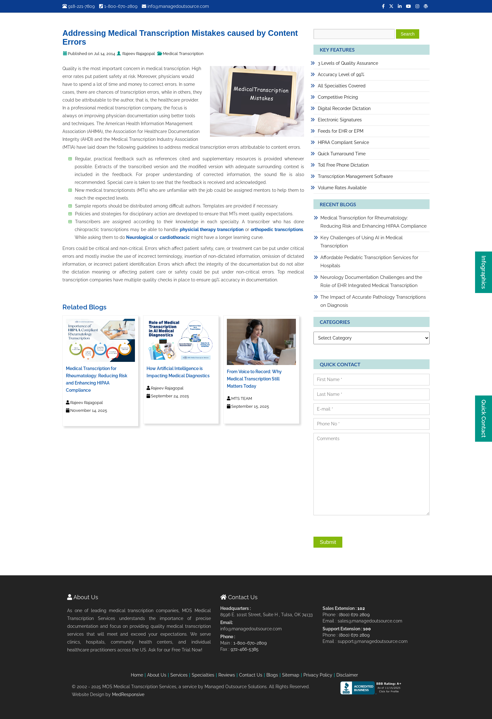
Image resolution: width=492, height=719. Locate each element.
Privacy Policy (317, 675)
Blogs (272, 675)
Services (179, 675)
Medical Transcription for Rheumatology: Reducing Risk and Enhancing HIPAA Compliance (373, 222)
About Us (156, 675)
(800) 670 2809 (354, 614)
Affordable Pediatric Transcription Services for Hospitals (369, 261)
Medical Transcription (183, 53)
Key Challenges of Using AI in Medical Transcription (361, 242)
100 (367, 628)
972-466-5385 (245, 649)
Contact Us (250, 675)
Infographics (483, 272)
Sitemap (290, 675)
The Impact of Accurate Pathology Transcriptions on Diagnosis (373, 301)
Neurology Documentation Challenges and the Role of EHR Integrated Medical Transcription (371, 281)
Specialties (203, 675)
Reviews (226, 675)
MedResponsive (128, 694)
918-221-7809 (78, 6)
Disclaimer (347, 675)
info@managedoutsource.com (175, 6)
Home (137, 675)
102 (361, 608)
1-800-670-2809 (118, 6)
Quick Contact (483, 419)
